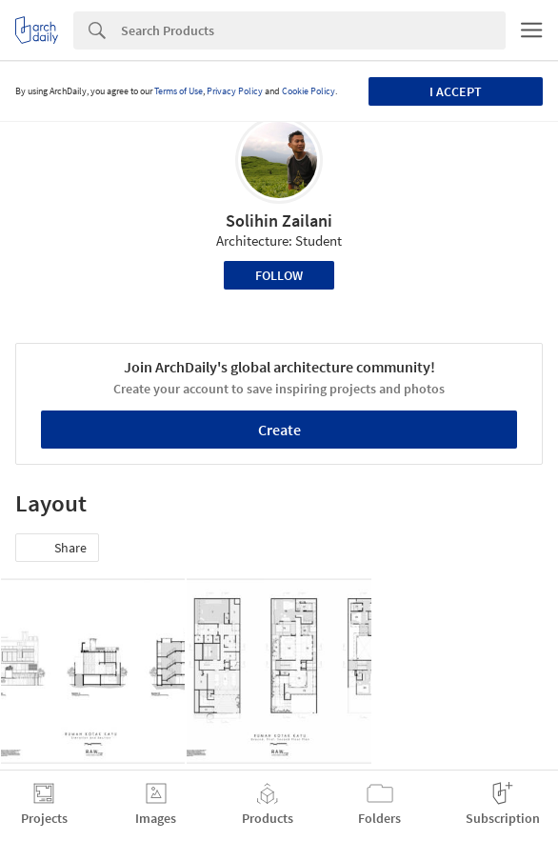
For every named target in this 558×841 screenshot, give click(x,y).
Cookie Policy (308, 91)
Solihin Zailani (279, 220)
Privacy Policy (235, 91)
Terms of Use (178, 91)
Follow (279, 275)
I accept (455, 91)
